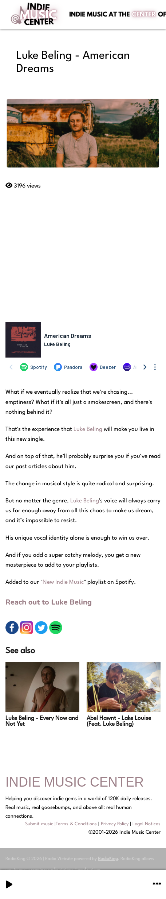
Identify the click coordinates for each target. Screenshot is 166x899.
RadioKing (108, 859)
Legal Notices (147, 824)
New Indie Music (63, 582)
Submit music (39, 824)
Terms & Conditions (76, 824)
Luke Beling (88, 429)
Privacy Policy (115, 824)
